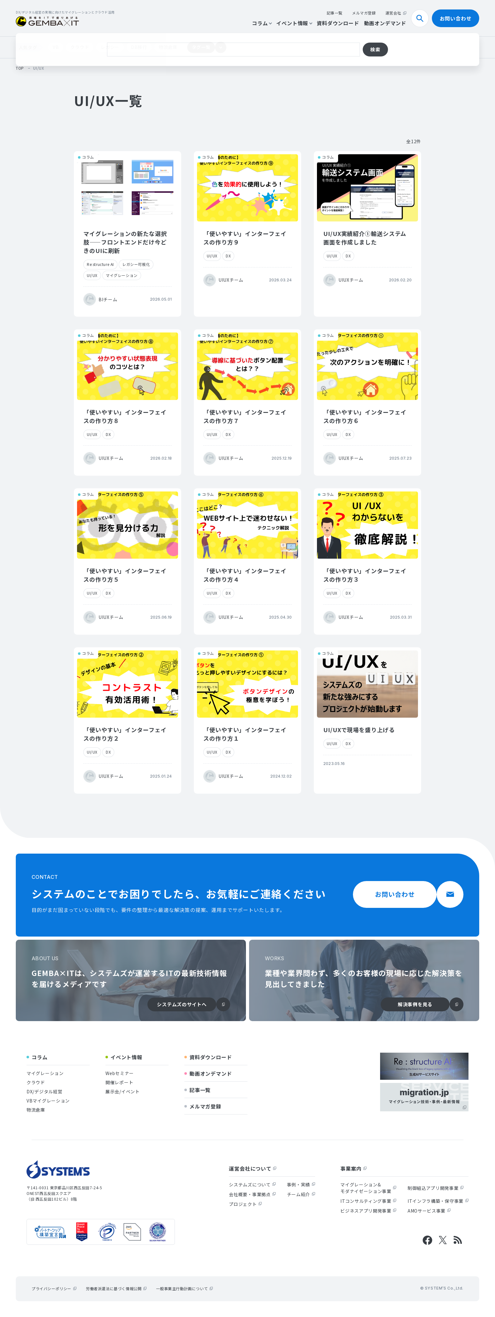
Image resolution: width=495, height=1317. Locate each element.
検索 (422, 18)
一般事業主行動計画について (184, 1288)
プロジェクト (245, 1204)
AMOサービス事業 (429, 1211)
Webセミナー (119, 1073)
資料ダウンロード (338, 23)
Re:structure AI (100, 264)
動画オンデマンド (385, 23)
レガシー (110, 47)
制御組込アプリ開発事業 (436, 1188)
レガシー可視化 (136, 264)
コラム (261, 23)
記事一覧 (335, 12)
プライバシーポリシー (54, 1288)
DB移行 (139, 47)
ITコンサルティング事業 (368, 1201)
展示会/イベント (122, 1091)
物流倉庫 (168, 47)
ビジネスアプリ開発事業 (368, 1211)
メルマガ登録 (364, 12)
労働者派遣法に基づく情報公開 (116, 1288)
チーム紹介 (301, 1194)
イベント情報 (294, 23)
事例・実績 (301, 1184)
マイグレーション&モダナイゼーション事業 (368, 1187)
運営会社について (252, 1168)
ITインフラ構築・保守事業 (438, 1201)
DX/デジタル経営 (44, 1091)
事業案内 (353, 1168)
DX (228, 255)
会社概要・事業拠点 (252, 1194)
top (20, 68)
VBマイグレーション (48, 1100)
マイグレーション (122, 275)
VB (56, 47)
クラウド (79, 47)
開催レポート (119, 1082)
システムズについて (252, 1184)
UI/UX (92, 275)
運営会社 (395, 12)
